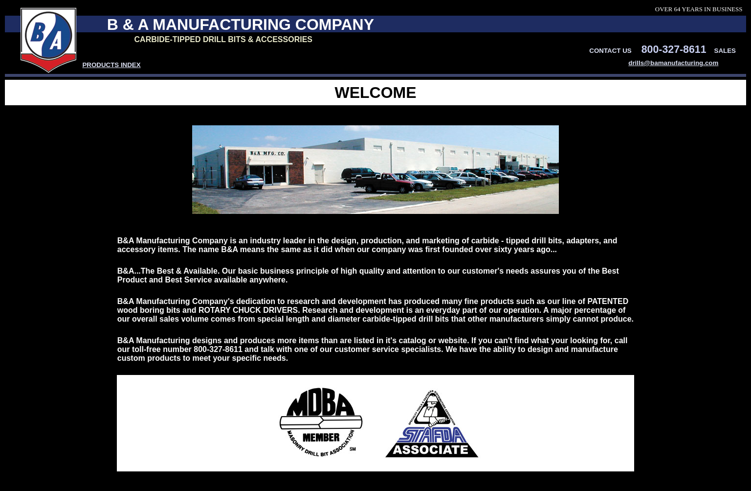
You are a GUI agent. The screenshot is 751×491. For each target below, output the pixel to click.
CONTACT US (610, 50)
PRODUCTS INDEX (111, 65)
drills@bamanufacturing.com (673, 63)
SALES (725, 50)
